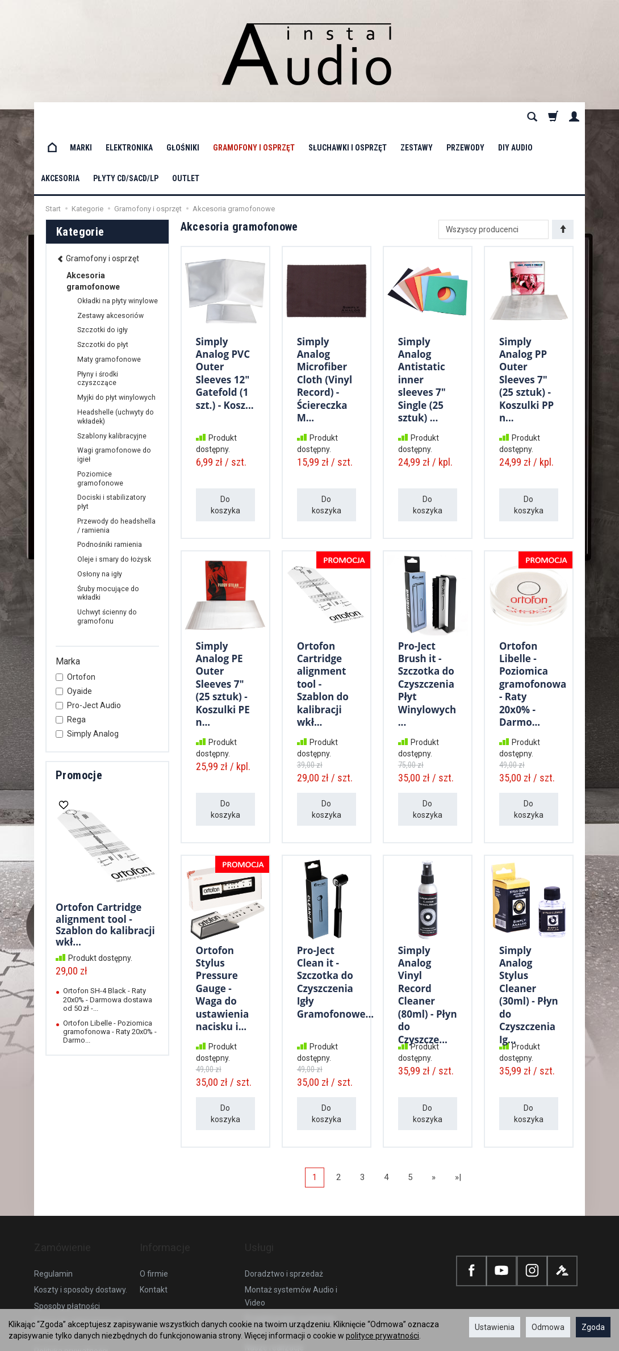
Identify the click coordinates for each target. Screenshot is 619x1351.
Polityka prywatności (71, 1273)
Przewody (465, 117)
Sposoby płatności (67, 1228)
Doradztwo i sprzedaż (284, 1196)
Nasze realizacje (274, 1270)
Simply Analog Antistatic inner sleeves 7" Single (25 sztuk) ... (422, 314)
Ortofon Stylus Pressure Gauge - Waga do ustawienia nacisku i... (222, 923)
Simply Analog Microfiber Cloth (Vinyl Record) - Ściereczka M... (325, 314)
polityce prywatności (382, 1335)
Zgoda (593, 1327)
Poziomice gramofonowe (100, 417)
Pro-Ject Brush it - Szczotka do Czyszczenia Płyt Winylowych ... (427, 619)
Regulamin (53, 1196)
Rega (71, 658)
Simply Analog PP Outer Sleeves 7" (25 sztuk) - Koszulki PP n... (526, 314)
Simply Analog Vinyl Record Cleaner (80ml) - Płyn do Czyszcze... (427, 929)
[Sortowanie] (563, 168)
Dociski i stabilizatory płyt (111, 440)
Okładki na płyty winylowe (117, 240)
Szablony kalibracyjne (112, 375)
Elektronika (129, 117)
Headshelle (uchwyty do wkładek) (115, 355)
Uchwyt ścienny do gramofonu (107, 555)
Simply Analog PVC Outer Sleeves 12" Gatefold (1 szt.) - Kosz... (225, 308)
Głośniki (182, 117)
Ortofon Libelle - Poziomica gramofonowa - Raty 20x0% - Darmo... (532, 619)
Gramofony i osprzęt (254, 117)
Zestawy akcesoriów (110, 254)
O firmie (154, 1196)
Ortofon (75, 615)
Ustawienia (495, 1327)
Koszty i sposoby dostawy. (80, 1212)
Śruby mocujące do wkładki (108, 532)
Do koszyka (225, 443)
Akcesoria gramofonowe (93, 220)
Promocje (79, 714)
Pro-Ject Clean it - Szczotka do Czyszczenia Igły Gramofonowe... (335, 917)
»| (458, 1116)
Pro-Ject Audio (88, 644)
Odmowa (548, 1327)
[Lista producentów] (493, 168)
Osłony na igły (99, 513)
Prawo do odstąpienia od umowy (78, 1251)
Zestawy (416, 117)
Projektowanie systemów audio (290, 1247)
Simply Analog (87, 672)
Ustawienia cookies (68, 1289)
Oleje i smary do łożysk (114, 498)
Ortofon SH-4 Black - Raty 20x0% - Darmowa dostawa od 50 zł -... (107, 938)
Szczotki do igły (102, 269)
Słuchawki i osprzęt (347, 117)
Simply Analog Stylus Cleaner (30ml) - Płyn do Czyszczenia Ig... (528, 929)
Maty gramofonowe (109, 298)
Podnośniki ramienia (109, 483)
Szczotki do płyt (102, 283)
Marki (81, 117)
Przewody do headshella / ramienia (116, 464)
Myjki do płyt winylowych (116, 336)
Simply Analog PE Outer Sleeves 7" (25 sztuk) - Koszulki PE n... (223, 619)
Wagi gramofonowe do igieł (114, 393)
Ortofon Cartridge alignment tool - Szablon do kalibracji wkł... (105, 863)
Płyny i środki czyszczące (97, 317)
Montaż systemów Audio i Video (291, 1218)
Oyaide (74, 629)
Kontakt (154, 1212)
